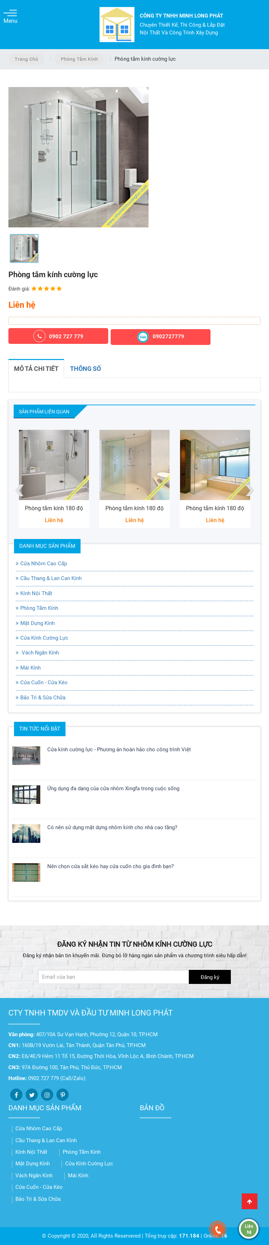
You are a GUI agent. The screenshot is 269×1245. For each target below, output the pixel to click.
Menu (10, 17)
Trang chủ (26, 59)
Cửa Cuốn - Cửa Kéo (44, 682)
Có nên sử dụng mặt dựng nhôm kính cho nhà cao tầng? (112, 827)
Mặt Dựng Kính (37, 623)
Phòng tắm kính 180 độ (54, 508)
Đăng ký (210, 977)
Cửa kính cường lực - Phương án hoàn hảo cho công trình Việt (119, 749)
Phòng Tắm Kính (79, 59)
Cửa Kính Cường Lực (44, 638)
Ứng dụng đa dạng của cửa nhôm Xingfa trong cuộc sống (113, 788)
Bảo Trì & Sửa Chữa (42, 697)
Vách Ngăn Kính (39, 653)
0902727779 (160, 337)
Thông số (85, 368)
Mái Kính (30, 668)
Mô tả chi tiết (36, 368)
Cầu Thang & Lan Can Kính (51, 578)
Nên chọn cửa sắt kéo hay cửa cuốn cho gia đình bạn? (110, 866)
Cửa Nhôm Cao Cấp (43, 563)
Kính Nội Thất (36, 593)
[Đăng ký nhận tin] (134, 977)
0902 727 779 (58, 336)
